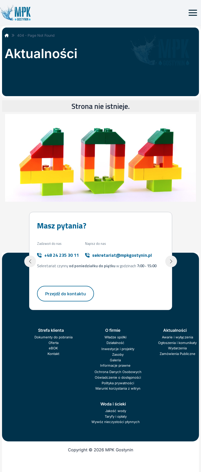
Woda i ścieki (113, 404)
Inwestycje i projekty (117, 350)
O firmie (112, 331)
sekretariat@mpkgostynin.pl (122, 255)
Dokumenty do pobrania (53, 338)
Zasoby (118, 355)
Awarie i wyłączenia (177, 338)
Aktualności (175, 331)
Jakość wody (115, 412)
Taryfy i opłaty (116, 417)
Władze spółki (115, 338)
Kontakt (53, 354)
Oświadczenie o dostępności (118, 378)
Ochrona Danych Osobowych (117, 373)
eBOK (53, 349)
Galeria (115, 361)
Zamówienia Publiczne (177, 354)
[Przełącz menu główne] (192, 12)
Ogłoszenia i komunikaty (177, 343)
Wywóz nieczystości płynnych (115, 422)
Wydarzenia (177, 349)
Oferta (53, 343)
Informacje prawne (115, 366)
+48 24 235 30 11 (61, 255)
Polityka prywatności (118, 384)
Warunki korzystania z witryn (117, 389)
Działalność (115, 343)
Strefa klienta (51, 331)
